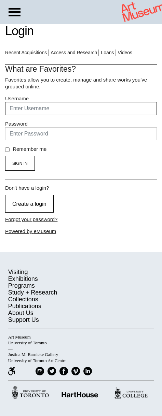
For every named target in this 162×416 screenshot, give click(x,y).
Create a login (29, 204)
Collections (23, 299)
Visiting (18, 272)
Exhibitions (23, 278)
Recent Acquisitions (26, 52)
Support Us (23, 319)
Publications (24, 306)
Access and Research (74, 52)
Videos (125, 52)
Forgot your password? (31, 219)
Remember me (25, 149)
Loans (107, 52)
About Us (20, 313)
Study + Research (32, 292)
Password (16, 124)
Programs (21, 285)
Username (17, 98)
